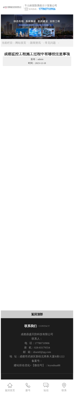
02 (37, 35)
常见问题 (50, 42)
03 (41, 35)
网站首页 (20, 42)
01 (33, 35)
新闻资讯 (35, 42)
